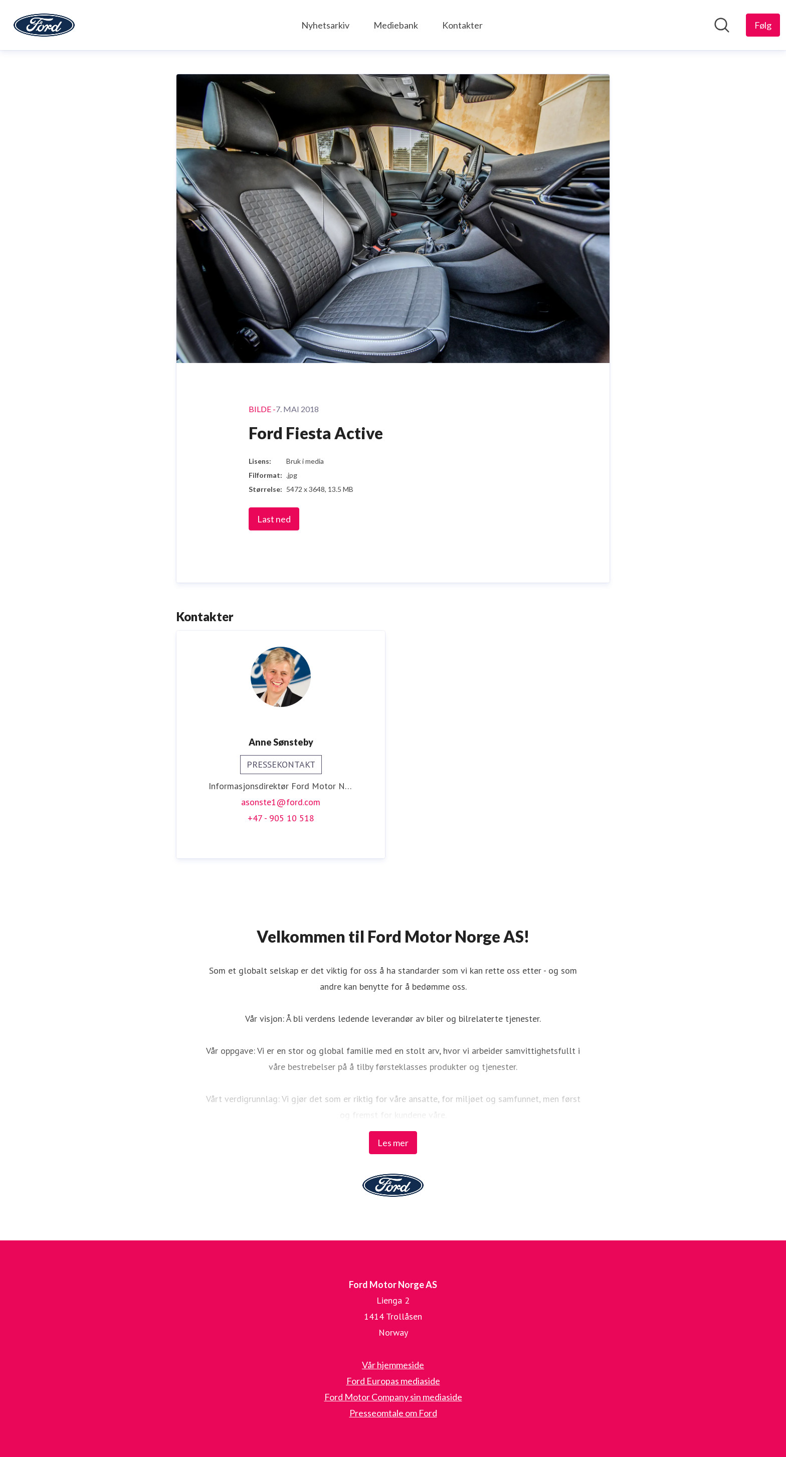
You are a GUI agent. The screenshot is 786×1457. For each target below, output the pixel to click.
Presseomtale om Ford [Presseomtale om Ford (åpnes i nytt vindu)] (393, 1412)
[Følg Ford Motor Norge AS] (763, 25)
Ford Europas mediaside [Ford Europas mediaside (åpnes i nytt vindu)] (393, 1380)
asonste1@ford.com (280, 802)
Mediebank (395, 25)
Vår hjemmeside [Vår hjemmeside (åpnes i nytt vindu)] (393, 1364)
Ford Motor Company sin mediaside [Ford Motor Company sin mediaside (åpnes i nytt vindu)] (393, 1396)
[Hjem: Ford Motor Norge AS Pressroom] (44, 25)
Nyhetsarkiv (325, 25)
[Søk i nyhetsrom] (722, 25)
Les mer (393, 1142)
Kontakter (462, 25)
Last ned (274, 518)
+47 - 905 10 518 (281, 818)
